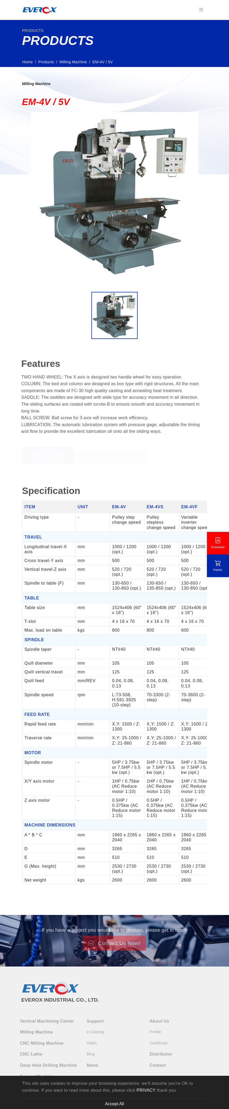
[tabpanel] (114, 684)
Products (48, 62)
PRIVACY (146, 1090)
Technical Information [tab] (110, 459)
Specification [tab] (48, 457)
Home (29, 62)
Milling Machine (75, 62)
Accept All (114, 1103)
